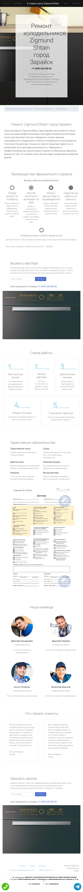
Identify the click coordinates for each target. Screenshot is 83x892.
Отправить (40, 279)
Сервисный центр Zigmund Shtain (19, 109)
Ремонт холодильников (44, 109)
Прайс (65, 3)
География (18, 3)
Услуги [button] (5, 3)
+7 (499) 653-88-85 (41, 68)
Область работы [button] (45, 870)
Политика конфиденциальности (21, 870)
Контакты (76, 3)
